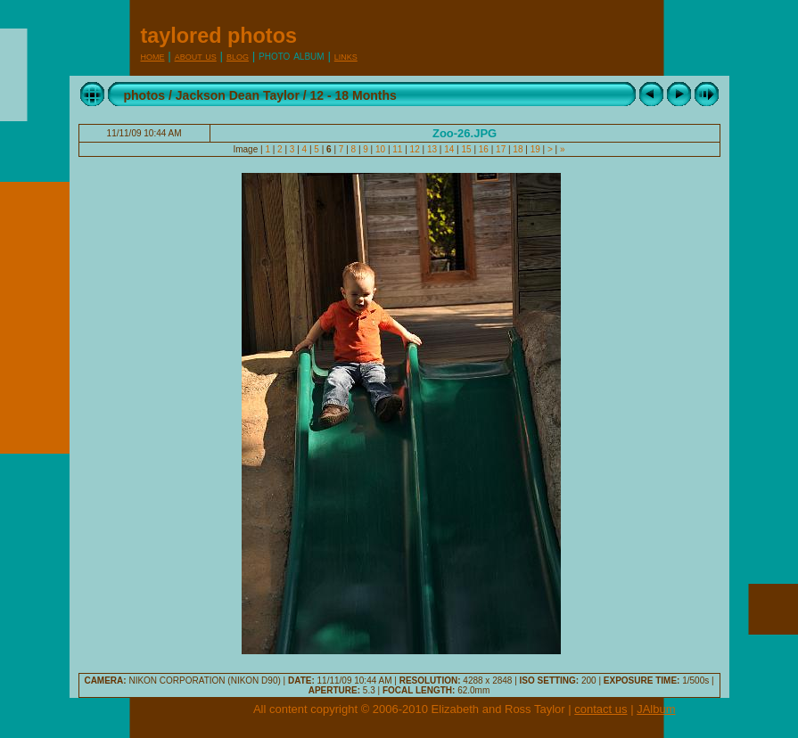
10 (380, 149)
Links (346, 55)
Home (153, 55)
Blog (237, 55)
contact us (600, 709)
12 (415, 149)
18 (518, 149)
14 (449, 149)
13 (432, 149)
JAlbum (656, 709)
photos (145, 95)
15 (466, 149)
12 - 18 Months (353, 95)
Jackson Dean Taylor (238, 95)
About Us (196, 55)
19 (535, 149)
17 (500, 149)
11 (398, 149)
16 (483, 149)
